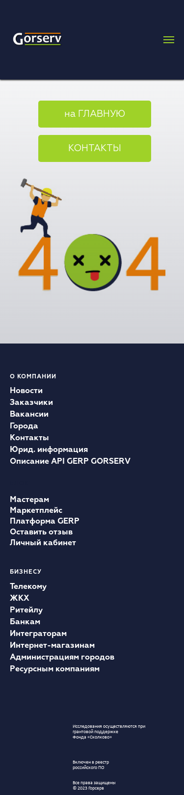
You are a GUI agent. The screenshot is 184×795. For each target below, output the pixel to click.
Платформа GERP (44, 522)
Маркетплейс (36, 511)
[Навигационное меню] (168, 39)
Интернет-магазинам (52, 646)
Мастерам (29, 500)
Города (24, 426)
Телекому (28, 587)
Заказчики (31, 403)
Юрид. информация (49, 450)
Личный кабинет (43, 543)
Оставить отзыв (41, 532)
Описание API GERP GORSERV (70, 462)
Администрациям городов (62, 658)
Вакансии (29, 415)
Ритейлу (26, 610)
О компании (33, 377)
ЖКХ (19, 599)
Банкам (25, 622)
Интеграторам (38, 634)
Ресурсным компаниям (55, 669)
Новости (26, 391)
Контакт (26, 438)
